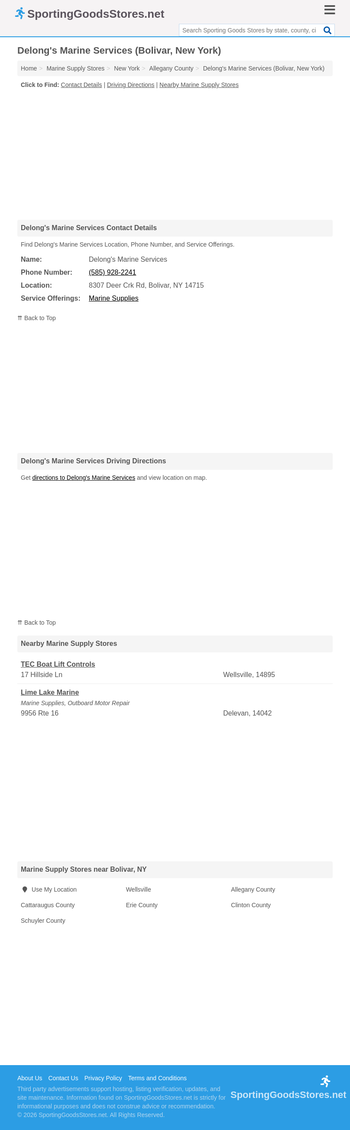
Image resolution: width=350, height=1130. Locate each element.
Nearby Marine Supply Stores (199, 84)
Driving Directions (131, 84)
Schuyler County (43, 920)
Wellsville (138, 889)
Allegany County (253, 889)
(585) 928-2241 (112, 272)
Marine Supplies (114, 298)
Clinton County (251, 905)
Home (29, 68)
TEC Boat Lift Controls (58, 664)
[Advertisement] (175, 154)
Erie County (142, 905)
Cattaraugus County (48, 905)
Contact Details (81, 84)
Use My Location (49, 889)
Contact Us (63, 1078)
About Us (29, 1078)
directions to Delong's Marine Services (83, 477)
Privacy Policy (103, 1078)
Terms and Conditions (157, 1078)
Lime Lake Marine (50, 692)
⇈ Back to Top (36, 318)
